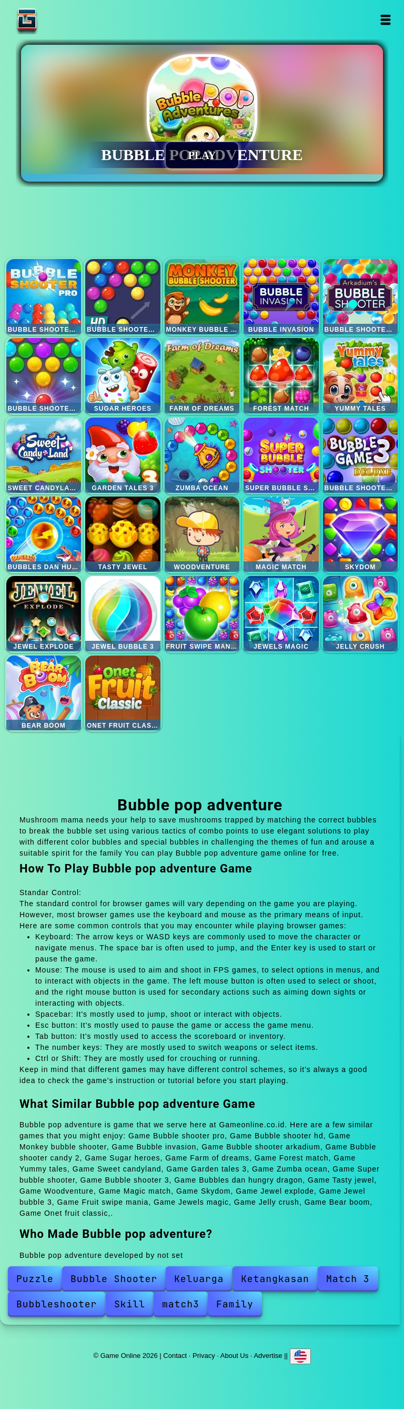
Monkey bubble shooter (202, 296)
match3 (180, 1304)
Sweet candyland (44, 455)
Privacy (204, 1356)
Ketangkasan (275, 1279)
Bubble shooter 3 (360, 455)
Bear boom (44, 693)
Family (235, 1304)
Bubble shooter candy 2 (44, 375)
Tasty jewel (122, 534)
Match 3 (348, 1279)
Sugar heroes (122, 375)
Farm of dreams (202, 375)
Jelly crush (360, 613)
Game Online (60, 19)
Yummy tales (360, 375)
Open (386, 19)
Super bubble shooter (281, 455)
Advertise (268, 1356)
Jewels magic (281, 613)
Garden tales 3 (122, 455)
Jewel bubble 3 (122, 613)
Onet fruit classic (122, 693)
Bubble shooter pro (44, 296)
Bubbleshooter (56, 1304)
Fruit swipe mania (202, 613)
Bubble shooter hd (122, 296)
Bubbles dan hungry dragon (44, 534)
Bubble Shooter (113, 1279)
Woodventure (202, 534)
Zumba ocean (202, 455)
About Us (234, 1356)
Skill (129, 1304)
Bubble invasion (281, 296)
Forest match (281, 375)
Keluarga (199, 1279)
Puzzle (35, 1279)
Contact (175, 1356)
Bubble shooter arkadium (360, 296)
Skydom (360, 534)
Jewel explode (44, 613)
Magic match (281, 534)
